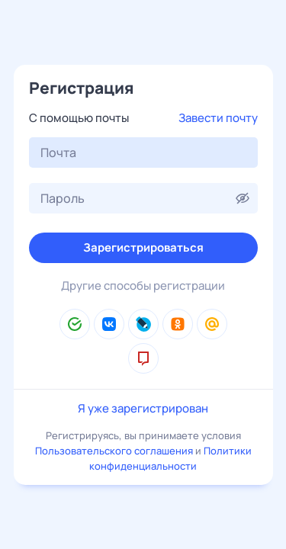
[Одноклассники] (177, 324)
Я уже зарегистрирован (143, 408)
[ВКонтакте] (109, 324)
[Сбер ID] (74, 324)
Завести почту (218, 118)
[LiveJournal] (143, 324)
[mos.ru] (143, 358)
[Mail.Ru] (212, 324)
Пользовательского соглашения (114, 451)
